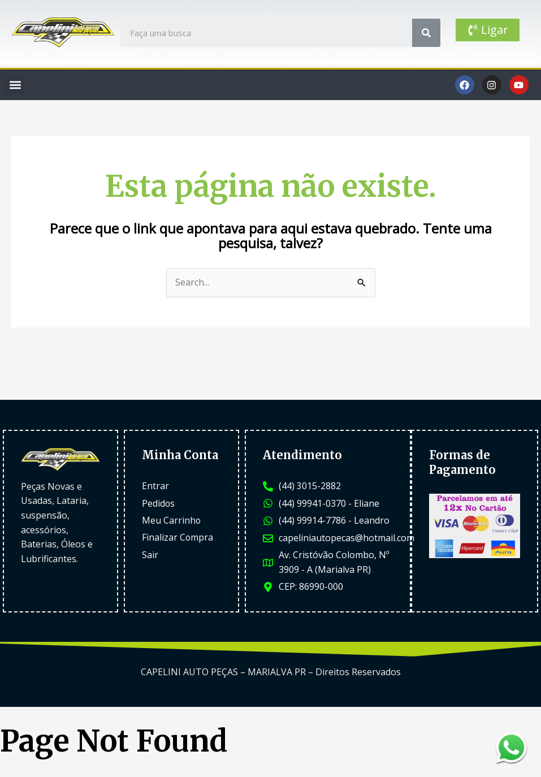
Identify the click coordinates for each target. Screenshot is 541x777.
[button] (15, 85)
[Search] (426, 33)
